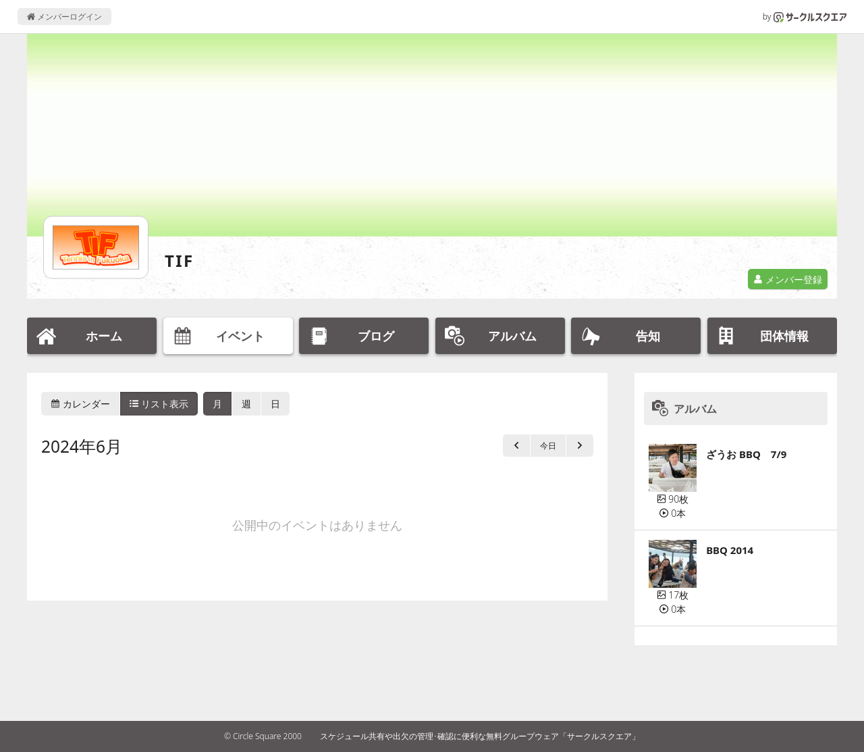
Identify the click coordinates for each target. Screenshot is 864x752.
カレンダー (80, 403)
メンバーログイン (64, 16)
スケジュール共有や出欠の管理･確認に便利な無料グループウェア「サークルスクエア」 (480, 736)
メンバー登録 (787, 279)
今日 (548, 445)
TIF (179, 260)
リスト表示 (159, 403)
